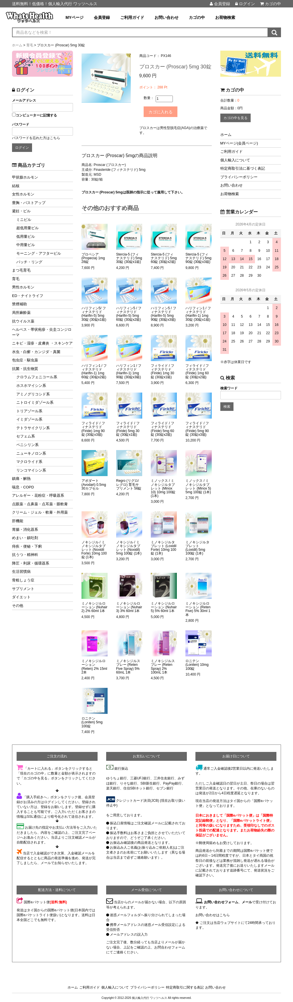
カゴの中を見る (235, 118)
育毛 (15, 279)
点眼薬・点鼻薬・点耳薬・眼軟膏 (40, 504)
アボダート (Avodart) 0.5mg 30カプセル (94, 484)
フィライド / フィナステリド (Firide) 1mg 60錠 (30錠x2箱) (197, 370)
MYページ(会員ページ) (239, 143)
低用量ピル (25, 236)
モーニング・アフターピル (38, 253)
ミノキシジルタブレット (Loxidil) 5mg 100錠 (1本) (197, 547)
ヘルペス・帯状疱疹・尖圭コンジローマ (42, 332)
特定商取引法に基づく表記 (242, 168)
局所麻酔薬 (21, 312)
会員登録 (220, 3)
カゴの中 (270, 3)
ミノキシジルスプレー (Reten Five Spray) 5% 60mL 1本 (128, 666)
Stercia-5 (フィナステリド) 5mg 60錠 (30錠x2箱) (164, 257)
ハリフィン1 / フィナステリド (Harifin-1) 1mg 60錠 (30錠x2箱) (94, 370)
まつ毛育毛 (21, 270)
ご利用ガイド (132, 17)
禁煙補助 (19, 304)
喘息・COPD (23, 487)
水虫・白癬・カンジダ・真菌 (36, 352)
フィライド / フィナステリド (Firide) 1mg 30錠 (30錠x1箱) (162, 370)
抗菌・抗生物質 (25, 369)
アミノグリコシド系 (33, 394)
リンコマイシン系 (31, 470)
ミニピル (23, 219)
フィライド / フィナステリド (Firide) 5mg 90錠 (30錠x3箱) (197, 428)
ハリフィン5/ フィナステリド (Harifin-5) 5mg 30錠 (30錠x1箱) (94, 313)
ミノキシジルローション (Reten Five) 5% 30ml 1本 (197, 608)
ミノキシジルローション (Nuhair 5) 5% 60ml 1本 (164, 606)
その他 (17, 605)
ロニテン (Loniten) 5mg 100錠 (92, 721)
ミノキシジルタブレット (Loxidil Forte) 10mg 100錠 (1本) (163, 547)
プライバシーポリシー (239, 177)
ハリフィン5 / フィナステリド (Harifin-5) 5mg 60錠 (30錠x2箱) (129, 313)
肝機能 (17, 521)
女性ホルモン (23, 194)
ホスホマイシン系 (31, 385)
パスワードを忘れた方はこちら (36, 138)
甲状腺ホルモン (25, 177)
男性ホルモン (23, 287)
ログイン (245, 3)
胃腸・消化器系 (25, 529)
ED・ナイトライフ (27, 296)
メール (247, 902)
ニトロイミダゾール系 (35, 402)
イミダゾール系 (29, 419)
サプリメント (23, 589)
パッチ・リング (29, 262)
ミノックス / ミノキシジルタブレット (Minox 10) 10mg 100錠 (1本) (163, 487)
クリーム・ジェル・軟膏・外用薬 (40, 512)
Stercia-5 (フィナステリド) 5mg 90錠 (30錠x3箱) (198, 257)
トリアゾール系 (29, 411)
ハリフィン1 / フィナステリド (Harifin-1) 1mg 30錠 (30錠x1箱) (198, 313)
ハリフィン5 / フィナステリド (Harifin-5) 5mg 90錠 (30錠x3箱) (163, 313)
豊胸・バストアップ (28, 203)
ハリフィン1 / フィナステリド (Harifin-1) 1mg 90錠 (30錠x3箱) (129, 370)
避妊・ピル (21, 211)
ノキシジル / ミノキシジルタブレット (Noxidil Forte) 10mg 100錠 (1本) (94, 549)
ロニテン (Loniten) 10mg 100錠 (197, 664)
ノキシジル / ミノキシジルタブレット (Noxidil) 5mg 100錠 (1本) (129, 547)
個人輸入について (235, 160)
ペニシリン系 (27, 445)
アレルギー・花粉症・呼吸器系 (38, 495)
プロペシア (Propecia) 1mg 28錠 (93, 257)
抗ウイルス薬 (23, 321)
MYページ (75, 17)
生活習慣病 (21, 571)
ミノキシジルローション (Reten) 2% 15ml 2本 (94, 666)
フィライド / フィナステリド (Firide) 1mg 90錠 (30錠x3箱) (93, 428)
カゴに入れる (164, 111)
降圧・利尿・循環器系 (30, 563)
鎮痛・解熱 (21, 478)
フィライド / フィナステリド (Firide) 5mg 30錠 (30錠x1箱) (128, 428)
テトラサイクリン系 (33, 428)
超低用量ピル (27, 228)
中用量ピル (25, 245)
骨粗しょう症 (23, 580)
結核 (15, 186)
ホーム (225, 134)
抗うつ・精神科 (25, 555)
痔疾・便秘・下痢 (27, 546)
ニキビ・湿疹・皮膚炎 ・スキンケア (42, 343)
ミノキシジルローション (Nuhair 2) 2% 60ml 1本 (95, 606)
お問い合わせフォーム (221, 902)
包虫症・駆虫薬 (25, 360)
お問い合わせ (167, 17)
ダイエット (21, 597)
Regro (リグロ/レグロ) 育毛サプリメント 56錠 (129, 484)
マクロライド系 (29, 462)
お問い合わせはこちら (212, 914)
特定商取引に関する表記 (185, 987)
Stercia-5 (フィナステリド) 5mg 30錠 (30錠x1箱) (129, 257)
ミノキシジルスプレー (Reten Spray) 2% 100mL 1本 (163, 666)
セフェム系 (25, 436)
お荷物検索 (225, 17)
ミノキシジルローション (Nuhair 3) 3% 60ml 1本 (129, 606)
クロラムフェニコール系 (36, 377)
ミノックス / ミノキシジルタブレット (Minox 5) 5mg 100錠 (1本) (198, 486)
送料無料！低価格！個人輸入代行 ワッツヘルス (54, 3)
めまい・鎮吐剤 (25, 538)
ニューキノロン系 (31, 453)
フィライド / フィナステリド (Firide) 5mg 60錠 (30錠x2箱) (162, 428)
